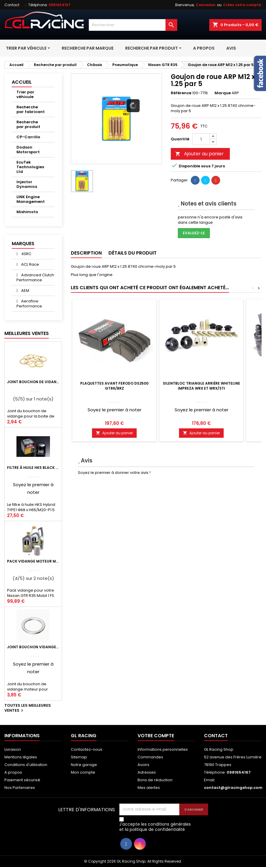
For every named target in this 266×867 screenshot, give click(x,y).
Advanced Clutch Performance (35, 277)
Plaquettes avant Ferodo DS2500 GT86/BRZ (114, 386)
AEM (24, 290)
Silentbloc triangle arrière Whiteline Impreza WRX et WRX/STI (201, 386)
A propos (13, 772)
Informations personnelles (163, 749)
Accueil (22, 82)
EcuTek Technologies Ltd (30, 166)
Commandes (150, 757)
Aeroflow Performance (29, 303)
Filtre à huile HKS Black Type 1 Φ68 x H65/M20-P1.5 (33, 467)
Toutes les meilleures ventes (27, 708)
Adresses (147, 772)
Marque (223, 93)
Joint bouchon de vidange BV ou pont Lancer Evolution (33, 381)
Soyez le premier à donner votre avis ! (114, 472)
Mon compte (83, 772)
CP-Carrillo (28, 137)
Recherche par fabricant (30, 109)
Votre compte (156, 735)
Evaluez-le (194, 232)
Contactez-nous (86, 749)
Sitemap (79, 757)
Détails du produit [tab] (132, 253)
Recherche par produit (28, 124)
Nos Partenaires (19, 787)
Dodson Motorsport (28, 149)
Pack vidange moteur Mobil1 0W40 (33, 561)
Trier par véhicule (25, 94)
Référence (181, 93)
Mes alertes (149, 787)
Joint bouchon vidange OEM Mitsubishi (33, 646)
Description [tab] (86, 253)
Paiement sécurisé (22, 780)
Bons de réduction (155, 780)
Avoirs (143, 764)
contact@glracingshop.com (233, 787)
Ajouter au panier (199, 153)
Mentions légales (20, 757)
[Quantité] (201, 139)
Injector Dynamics (26, 184)
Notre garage (84, 764)
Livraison (12, 749)
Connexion (205, 4)
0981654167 (59, 4)
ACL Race (29, 264)
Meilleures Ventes (26, 333)
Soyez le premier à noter (114, 410)
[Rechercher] (133, 25)
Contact (11, 4)
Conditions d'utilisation (25, 764)
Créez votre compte (242, 4)
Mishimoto (27, 212)
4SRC (25, 254)
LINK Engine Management (30, 199)
